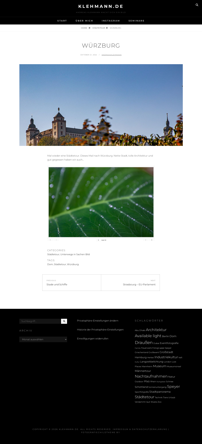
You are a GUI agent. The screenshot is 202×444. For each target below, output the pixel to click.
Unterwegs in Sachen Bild (75, 254)
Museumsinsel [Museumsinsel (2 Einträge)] (174, 366)
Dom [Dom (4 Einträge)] (173, 336)
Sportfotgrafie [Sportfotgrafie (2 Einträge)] (142, 392)
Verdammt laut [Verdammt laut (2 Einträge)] (142, 402)
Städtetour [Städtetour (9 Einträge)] (144, 397)
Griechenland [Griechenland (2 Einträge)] (141, 352)
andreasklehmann (112, 55)
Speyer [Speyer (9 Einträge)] (173, 386)
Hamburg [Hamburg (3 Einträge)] (141, 357)
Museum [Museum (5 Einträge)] (159, 366)
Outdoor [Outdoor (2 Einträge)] (139, 381)
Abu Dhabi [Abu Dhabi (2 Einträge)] (140, 330)
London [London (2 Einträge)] (167, 361)
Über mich (84, 20)
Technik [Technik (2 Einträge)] (158, 397)
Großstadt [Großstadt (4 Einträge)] (166, 352)
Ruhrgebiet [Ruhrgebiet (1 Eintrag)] (161, 382)
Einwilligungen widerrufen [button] (92, 338)
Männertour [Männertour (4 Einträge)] (143, 371)
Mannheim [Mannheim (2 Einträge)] (147, 366)
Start (62, 20)
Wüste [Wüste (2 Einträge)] (154, 402)
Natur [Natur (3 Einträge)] (171, 376)
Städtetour (98, 28)
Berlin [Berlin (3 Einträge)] (165, 336)
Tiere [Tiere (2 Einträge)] (165, 397)
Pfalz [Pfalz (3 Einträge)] (147, 381)
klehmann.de (101, 6)
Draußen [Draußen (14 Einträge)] (144, 342)
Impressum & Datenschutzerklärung (140, 429)
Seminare (137, 20)
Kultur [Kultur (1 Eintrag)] (137, 362)
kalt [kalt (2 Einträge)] (180, 357)
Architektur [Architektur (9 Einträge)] (156, 329)
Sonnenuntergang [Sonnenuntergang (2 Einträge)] (157, 387)
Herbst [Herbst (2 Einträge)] (150, 357)
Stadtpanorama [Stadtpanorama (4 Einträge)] (160, 391)
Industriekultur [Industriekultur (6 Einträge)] (166, 357)
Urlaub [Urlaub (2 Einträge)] (171, 397)
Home (84, 28)
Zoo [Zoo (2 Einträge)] (159, 402)
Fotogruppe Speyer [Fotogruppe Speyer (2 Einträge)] (162, 348)
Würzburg (73, 264)
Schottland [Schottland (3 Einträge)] (141, 387)
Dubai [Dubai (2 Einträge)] (156, 343)
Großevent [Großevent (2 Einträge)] (154, 352)
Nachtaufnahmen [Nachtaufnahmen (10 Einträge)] (151, 376)
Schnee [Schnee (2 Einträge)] (169, 381)
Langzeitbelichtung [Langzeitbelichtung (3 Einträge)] (151, 361)
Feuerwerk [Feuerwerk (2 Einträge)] (146, 348)
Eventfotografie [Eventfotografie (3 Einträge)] (169, 343)
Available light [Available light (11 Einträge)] (148, 335)
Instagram (111, 20)
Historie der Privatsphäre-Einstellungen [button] (100, 329)
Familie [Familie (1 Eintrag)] (138, 348)
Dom (50, 264)
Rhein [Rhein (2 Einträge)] (153, 381)
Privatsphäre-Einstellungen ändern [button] (97, 320)
